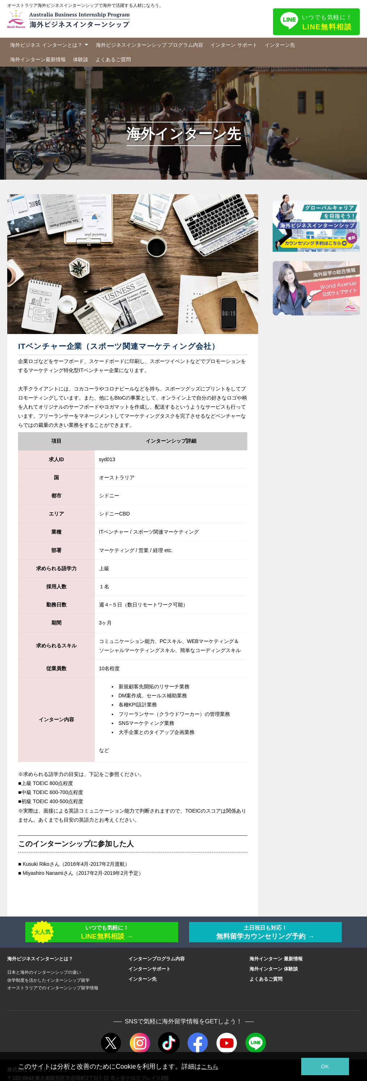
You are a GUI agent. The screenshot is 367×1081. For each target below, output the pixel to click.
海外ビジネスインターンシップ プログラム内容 (150, 45)
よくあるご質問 (113, 59)
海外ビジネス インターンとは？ (46, 45)
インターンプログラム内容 (156, 962)
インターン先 (280, 45)
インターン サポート (233, 45)
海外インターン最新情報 (38, 59)
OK (321, 1067)
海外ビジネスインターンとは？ (40, 962)
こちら (211, 1066)
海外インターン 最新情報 (276, 962)
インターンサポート (149, 972)
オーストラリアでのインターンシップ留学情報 (52, 991)
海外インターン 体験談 (273, 972)
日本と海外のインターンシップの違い (44, 975)
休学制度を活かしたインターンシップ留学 (48, 983)
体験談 (80, 59)
